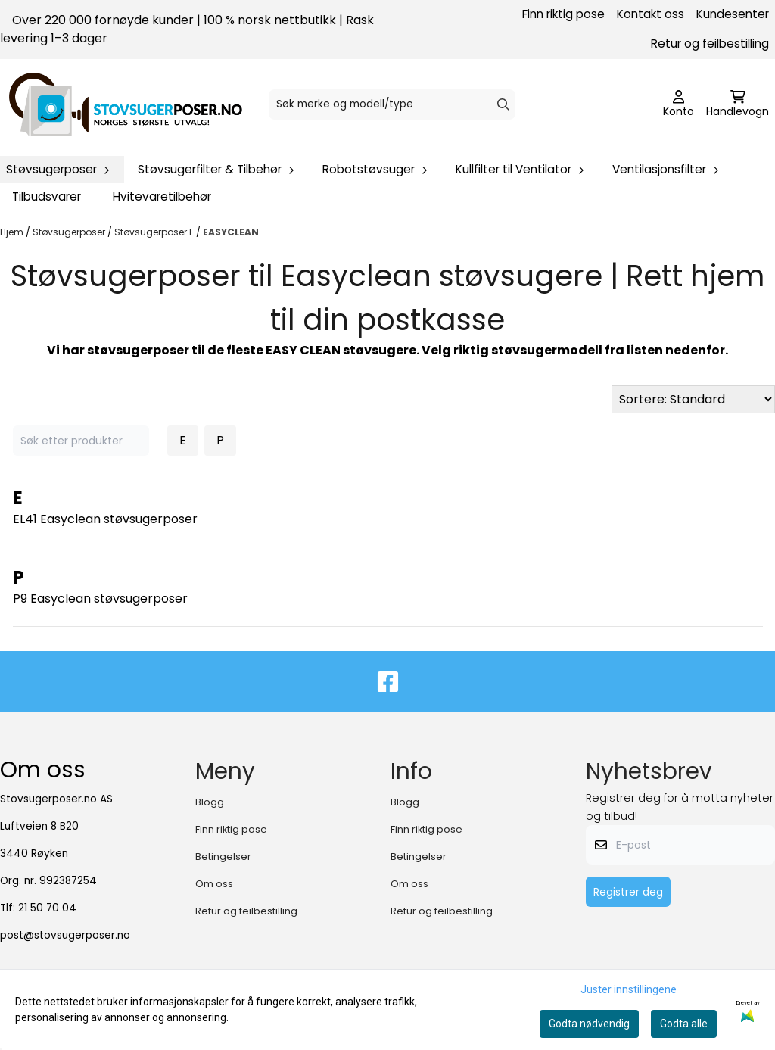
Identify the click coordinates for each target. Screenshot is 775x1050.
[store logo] (125, 104)
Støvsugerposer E (155, 232)
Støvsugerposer (70, 232)
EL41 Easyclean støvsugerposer (105, 519)
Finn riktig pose (563, 14)
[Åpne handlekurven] (737, 104)
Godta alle (684, 1023)
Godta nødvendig (589, 1023)
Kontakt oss (650, 14)
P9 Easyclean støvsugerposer (100, 598)
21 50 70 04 (47, 908)
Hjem (13, 232)
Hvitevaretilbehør (162, 196)
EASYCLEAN (231, 232)
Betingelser (223, 856)
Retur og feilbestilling (710, 43)
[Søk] (392, 104)
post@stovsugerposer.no (65, 935)
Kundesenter (732, 14)
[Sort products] (693, 399)
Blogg (209, 802)
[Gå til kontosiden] (678, 104)
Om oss (214, 883)
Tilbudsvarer (46, 196)
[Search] (503, 104)
